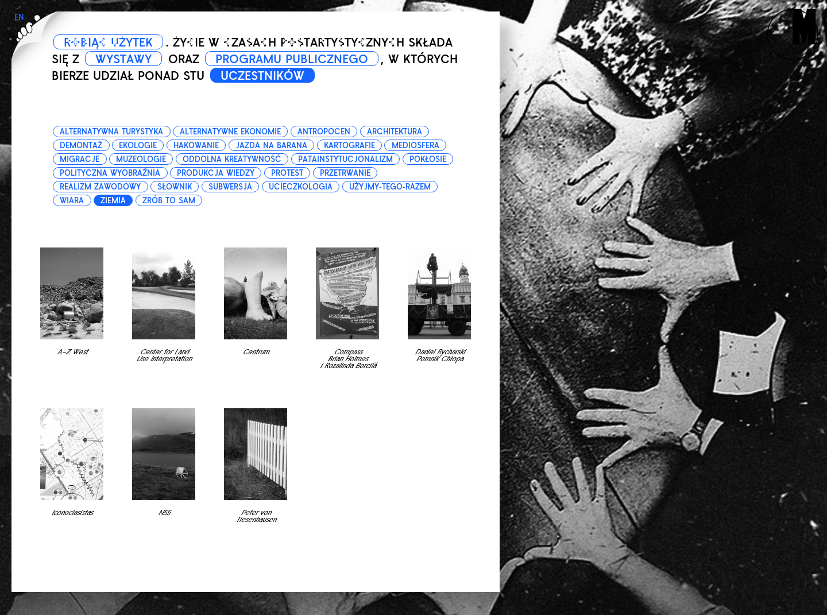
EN (19, 17)
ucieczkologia (301, 187)
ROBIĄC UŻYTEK (108, 42)
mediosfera (415, 145)
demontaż (81, 145)
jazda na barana (271, 145)
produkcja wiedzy (215, 173)
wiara (72, 200)
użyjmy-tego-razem (390, 187)
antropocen (323, 132)
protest (287, 173)
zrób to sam (168, 200)
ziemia (113, 200)
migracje (79, 159)
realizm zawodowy (100, 187)
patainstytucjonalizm (345, 159)
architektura (394, 132)
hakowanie (196, 145)
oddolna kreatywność (232, 159)
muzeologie (141, 159)
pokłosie (427, 159)
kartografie (349, 145)
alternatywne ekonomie (230, 132)
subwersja (230, 187)
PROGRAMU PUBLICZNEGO (291, 59)
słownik (174, 187)
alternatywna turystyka (111, 132)
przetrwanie (345, 173)
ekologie (138, 145)
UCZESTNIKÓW (262, 76)
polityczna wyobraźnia (110, 173)
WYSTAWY (123, 59)
